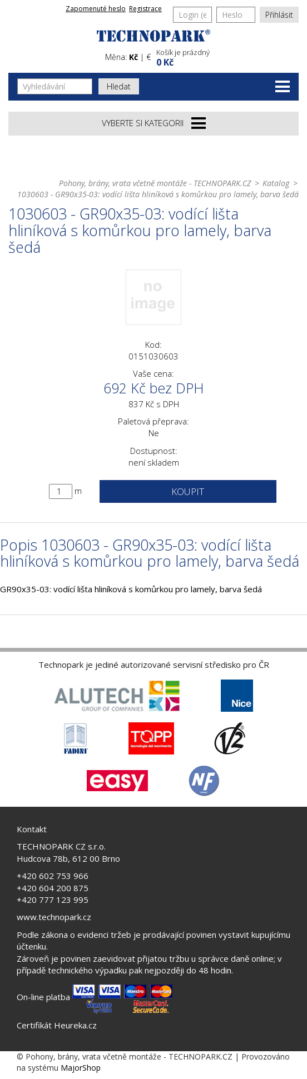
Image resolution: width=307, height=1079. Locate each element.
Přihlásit (279, 14)
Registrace (145, 8)
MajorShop (81, 1067)
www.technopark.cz (54, 916)
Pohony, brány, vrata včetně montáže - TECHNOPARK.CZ (155, 183)
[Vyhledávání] (54, 86)
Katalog (276, 183)
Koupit (187, 491)
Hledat (119, 86)
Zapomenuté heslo (96, 8)
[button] (226, 56)
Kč (133, 57)
